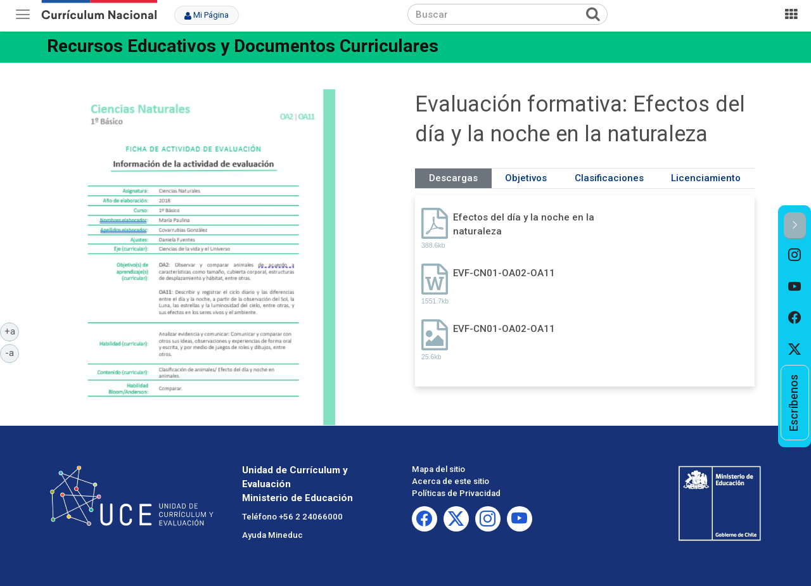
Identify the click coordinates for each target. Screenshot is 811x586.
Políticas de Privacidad (456, 493)
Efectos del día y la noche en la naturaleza (523, 224)
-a (12, 352)
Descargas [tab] (453, 178)
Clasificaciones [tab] (609, 178)
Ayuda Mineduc (272, 535)
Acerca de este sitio (450, 481)
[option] (795, 255)
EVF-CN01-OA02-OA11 (504, 273)
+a (12, 330)
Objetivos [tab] (526, 178)
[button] (795, 225)
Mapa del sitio (438, 469)
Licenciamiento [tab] (706, 178)
